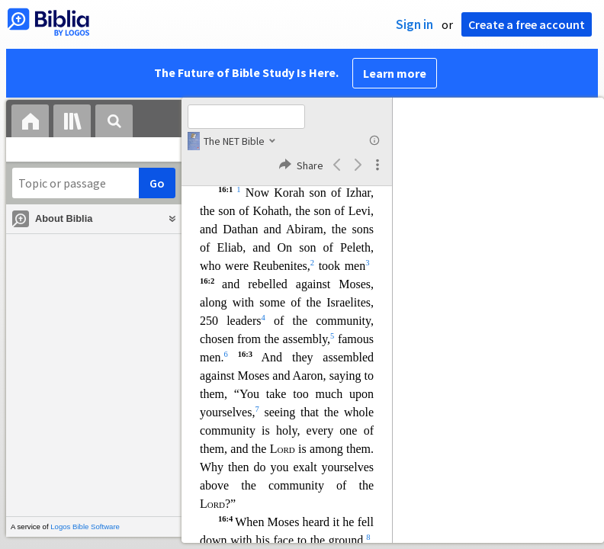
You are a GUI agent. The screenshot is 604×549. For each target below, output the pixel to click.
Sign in (414, 24)
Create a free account (526, 24)
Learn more (394, 73)
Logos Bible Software (85, 526)
